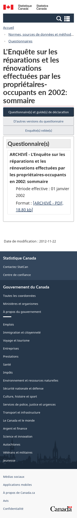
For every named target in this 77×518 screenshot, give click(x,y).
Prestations (10, 356)
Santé (7, 364)
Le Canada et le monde (19, 420)
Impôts (8, 372)
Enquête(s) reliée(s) (38, 130)
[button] (39, 18)
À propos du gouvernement (22, 312)
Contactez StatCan (15, 267)
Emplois (8, 324)
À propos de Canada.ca (19, 493)
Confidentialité (13, 509)
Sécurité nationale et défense (23, 388)
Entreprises (11, 348)
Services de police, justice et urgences (29, 404)
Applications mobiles (17, 485)
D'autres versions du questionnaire (38, 121)
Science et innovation (17, 436)
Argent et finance (15, 428)
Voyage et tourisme (16, 340)
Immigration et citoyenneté (22, 332)
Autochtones (11, 444)
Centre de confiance (17, 275)
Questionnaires (20, 41)
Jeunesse (9, 460)
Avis (6, 501)
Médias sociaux (13, 477)
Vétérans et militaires (17, 452)
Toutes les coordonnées (19, 296)
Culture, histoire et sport (20, 396)
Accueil (8, 27)
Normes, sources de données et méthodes (41, 34)
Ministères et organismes (20, 304)
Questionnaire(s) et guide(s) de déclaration (38, 112)
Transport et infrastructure (21, 412)
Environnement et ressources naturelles (30, 380)
